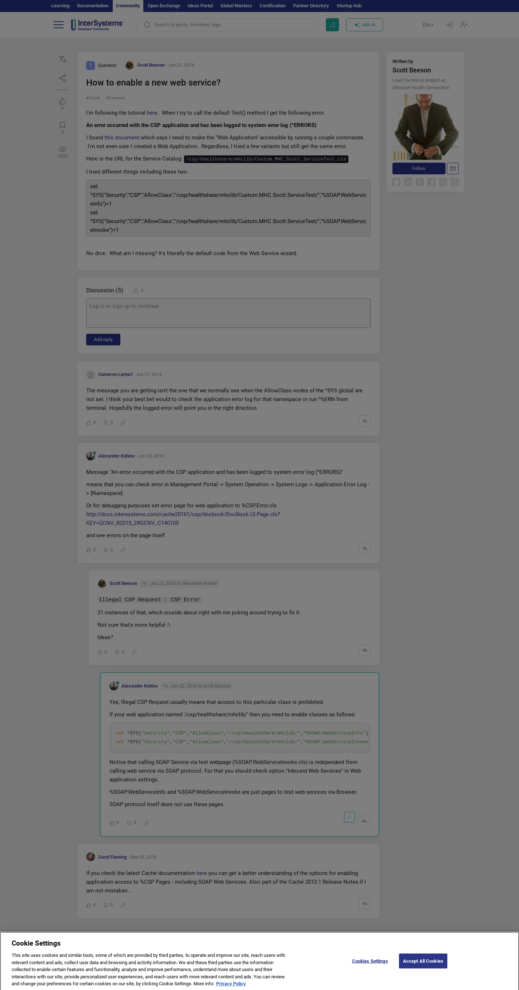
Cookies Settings (370, 965)
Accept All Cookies (423, 965)
